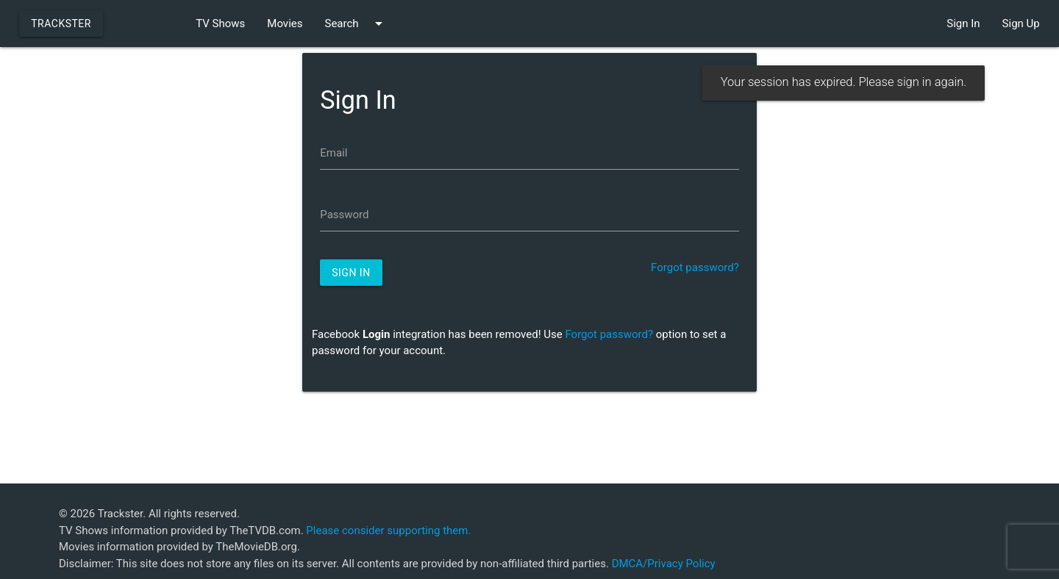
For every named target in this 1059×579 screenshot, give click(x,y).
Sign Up (1021, 23)
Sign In (963, 23)
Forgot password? (695, 267)
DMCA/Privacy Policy (664, 563)
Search (355, 23)
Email (333, 152)
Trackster (61, 23)
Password (344, 214)
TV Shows (220, 23)
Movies (284, 23)
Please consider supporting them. (388, 530)
